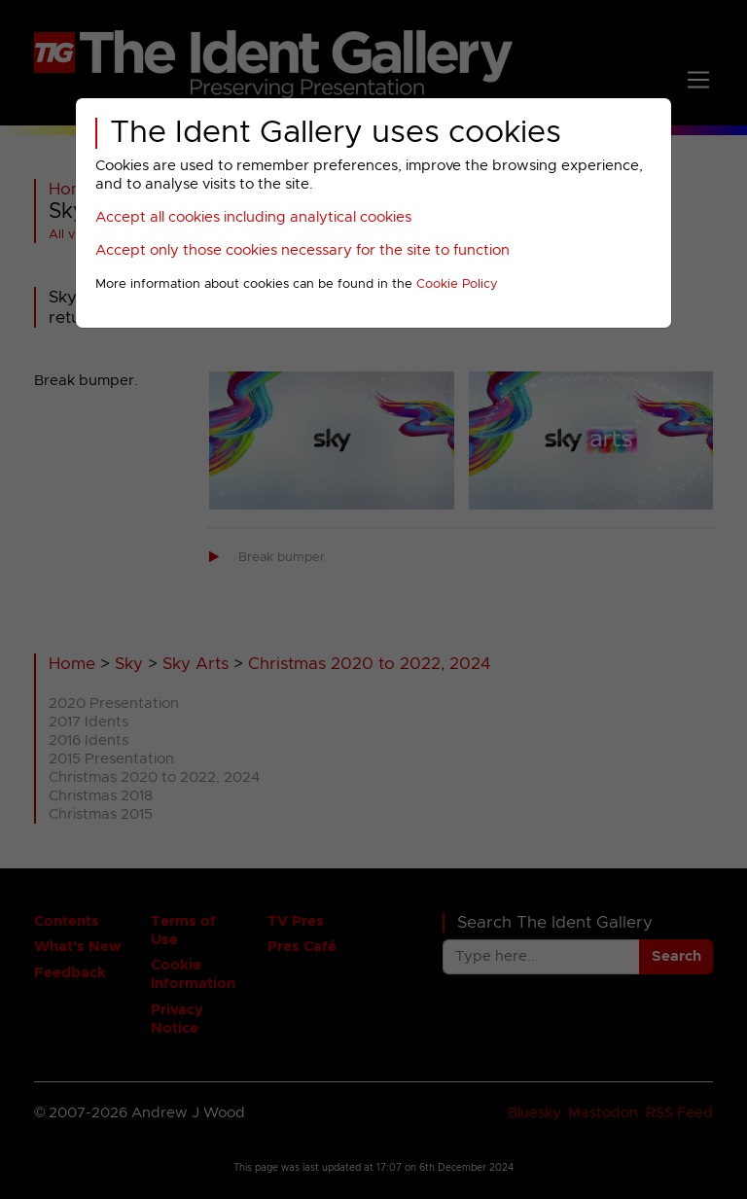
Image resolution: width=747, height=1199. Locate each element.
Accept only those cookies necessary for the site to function (302, 250)
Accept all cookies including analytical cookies (253, 217)
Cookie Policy (457, 284)
